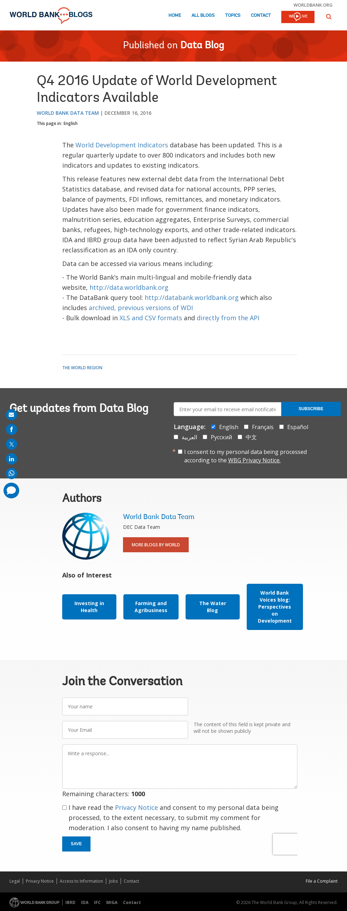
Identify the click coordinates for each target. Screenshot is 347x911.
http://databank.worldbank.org (192, 297)
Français (263, 427)
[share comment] (11, 490)
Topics (232, 15)
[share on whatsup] (11, 473)
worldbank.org (313, 5)
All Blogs (203, 15)
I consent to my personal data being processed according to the (245, 456)
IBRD (70, 902)
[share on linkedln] (11, 458)
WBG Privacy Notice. (254, 460)
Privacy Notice (136, 807)
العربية (189, 437)
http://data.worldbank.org (128, 287)
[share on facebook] (11, 429)
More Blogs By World (156, 545)
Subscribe (311, 408)
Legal (14, 881)
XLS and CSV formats (151, 318)
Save (76, 843)
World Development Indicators (121, 145)
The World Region (82, 368)
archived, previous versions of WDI (141, 307)
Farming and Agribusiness (151, 607)
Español (297, 427)
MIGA (111, 902)
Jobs (113, 881)
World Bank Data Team (68, 112)
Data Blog (202, 46)
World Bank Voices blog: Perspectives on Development (275, 606)
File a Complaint (322, 881)
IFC (97, 902)
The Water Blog (212, 607)
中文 (251, 437)
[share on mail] (11, 414)
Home (174, 15)
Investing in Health (89, 607)
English (71, 123)
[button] (329, 17)
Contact (261, 15)
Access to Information (81, 881)
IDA (84, 902)
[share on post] (11, 444)
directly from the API (228, 318)
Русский (221, 437)
